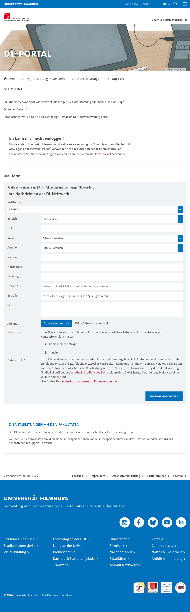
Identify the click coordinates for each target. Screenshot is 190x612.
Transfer (59, 565)
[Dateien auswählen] (56, 323)
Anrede (12, 247)
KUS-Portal (132, 4)
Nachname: (14, 267)
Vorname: (13, 257)
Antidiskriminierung (167, 558)
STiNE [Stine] (146, 4)
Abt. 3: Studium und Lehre (91, 372)
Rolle (10, 238)
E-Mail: (11, 286)
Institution (14, 202)
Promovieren (63, 552)
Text (10, 305)
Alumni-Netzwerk (123, 565)
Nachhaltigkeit (121, 552)
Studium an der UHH (20, 539)
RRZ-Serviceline (104, 154)
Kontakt (157, 539)
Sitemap (178, 476)
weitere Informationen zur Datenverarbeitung (89, 381)
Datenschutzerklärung (126, 476)
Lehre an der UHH (66, 545)
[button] (166, 4)
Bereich (12, 219)
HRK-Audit (164, 586)
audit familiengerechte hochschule (139, 587)
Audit (150, 584)
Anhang (12, 324)
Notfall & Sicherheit (167, 552)
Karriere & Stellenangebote (74, 558)
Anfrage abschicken (164, 396)
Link (10, 228)
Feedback (78, 476)
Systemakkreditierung (180, 584)
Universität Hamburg (21, 4)
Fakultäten (118, 558)
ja (46, 352)
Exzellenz (117, 545)
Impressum (98, 476)
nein (55, 352)
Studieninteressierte (19, 545)
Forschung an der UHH (70, 539)
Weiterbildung (15, 552)
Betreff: (12, 296)
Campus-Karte (163, 545)
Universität (118, 539)
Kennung (13, 276)
